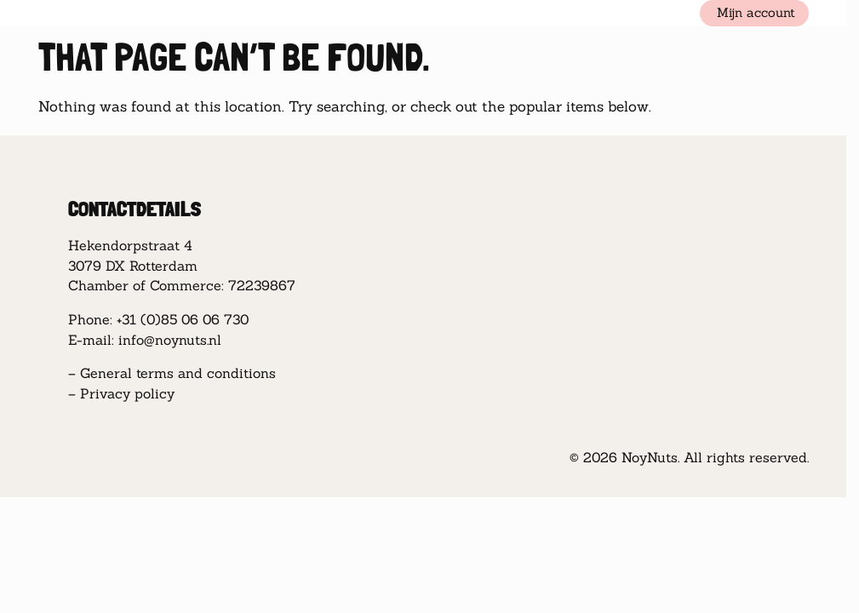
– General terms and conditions (172, 372)
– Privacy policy (121, 393)
